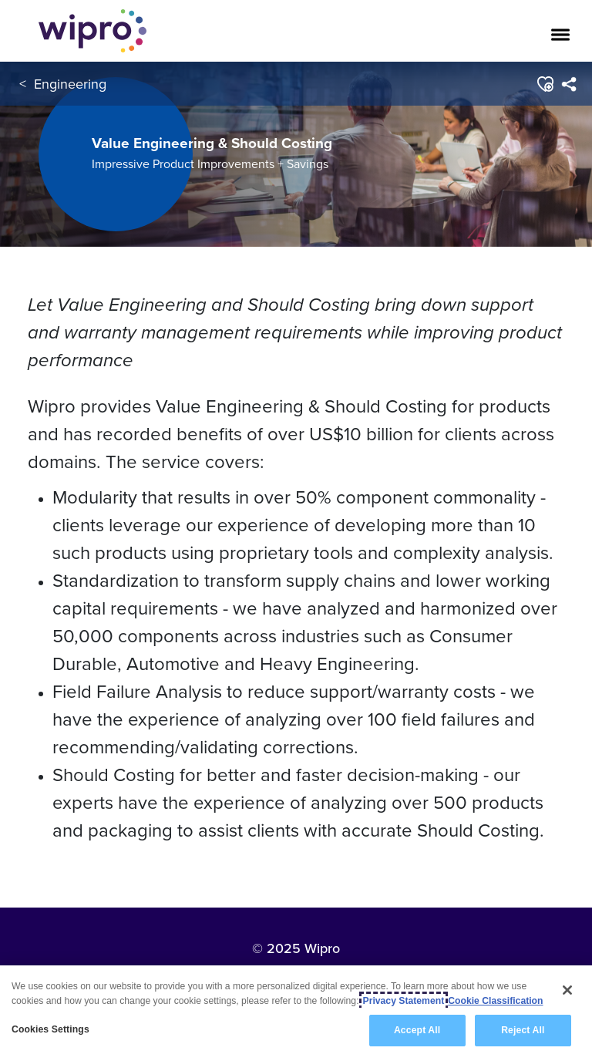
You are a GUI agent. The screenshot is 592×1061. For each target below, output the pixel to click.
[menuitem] (568, 84)
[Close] (567, 990)
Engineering (70, 84)
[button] (544, 84)
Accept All (417, 1030)
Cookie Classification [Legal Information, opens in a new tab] (495, 1000)
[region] (296, 1013)
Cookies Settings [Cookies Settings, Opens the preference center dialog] (50, 1029)
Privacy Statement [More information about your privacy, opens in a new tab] (404, 1000)
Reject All (522, 1030)
